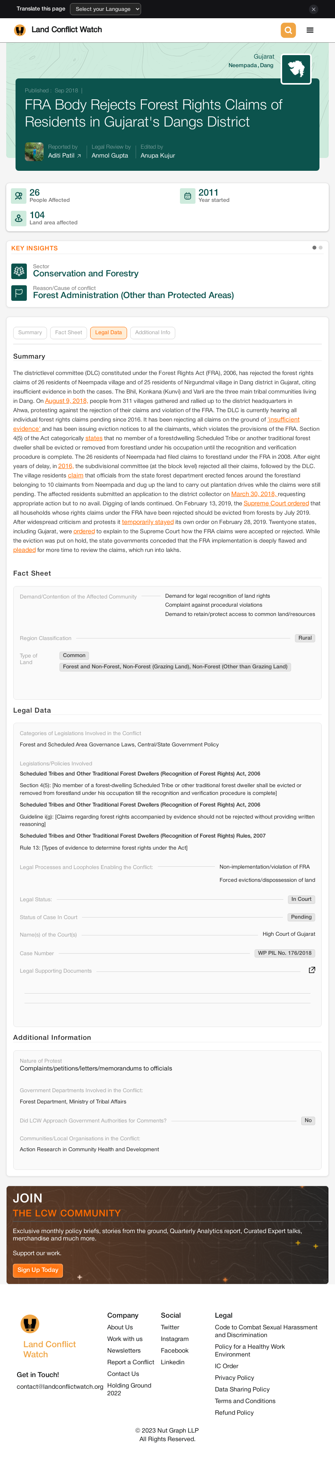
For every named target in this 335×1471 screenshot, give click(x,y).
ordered (84, 531)
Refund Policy (234, 1413)
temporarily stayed (148, 522)
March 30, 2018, (254, 494)
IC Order (226, 1366)
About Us (120, 1327)
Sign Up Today (37, 1270)
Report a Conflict (130, 1362)
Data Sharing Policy (242, 1390)
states (94, 438)
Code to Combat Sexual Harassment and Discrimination (266, 1331)
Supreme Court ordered (276, 504)
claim (76, 476)
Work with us (125, 1339)
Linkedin (173, 1362)
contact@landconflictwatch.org (60, 1387)
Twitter (170, 1327)
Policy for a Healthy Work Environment (250, 1351)
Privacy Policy (234, 1378)
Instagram (175, 1339)
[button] (310, 30)
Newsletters (124, 1351)
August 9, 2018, (66, 401)
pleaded (24, 550)
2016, (66, 466)
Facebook (174, 1351)
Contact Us (123, 1374)
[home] (145, 30)
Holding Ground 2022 (129, 1389)
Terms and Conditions (245, 1401)
